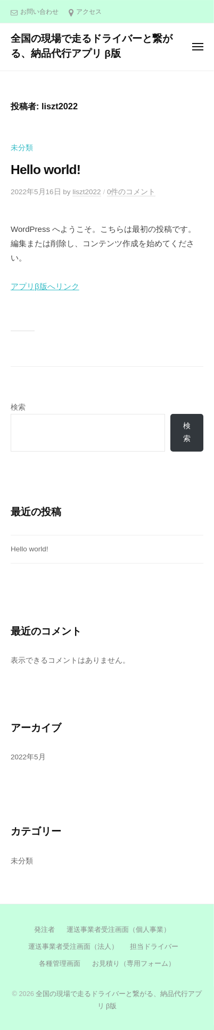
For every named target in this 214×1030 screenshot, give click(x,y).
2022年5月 (28, 757)
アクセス (89, 11)
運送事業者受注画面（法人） (72, 946)
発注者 (44, 929)
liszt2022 (86, 192)
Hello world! (45, 169)
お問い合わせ (39, 11)
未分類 (22, 148)
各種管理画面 (59, 963)
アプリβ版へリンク (45, 286)
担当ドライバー (154, 946)
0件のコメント (131, 192)
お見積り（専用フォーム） (133, 963)
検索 (18, 407)
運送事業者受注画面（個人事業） (118, 929)
